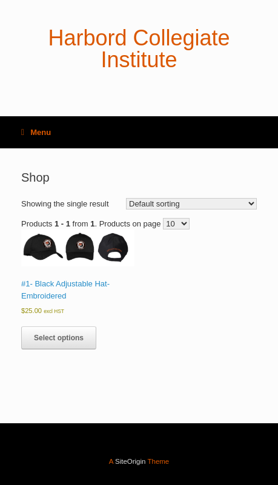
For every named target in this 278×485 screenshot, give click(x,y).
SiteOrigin (130, 461)
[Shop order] (191, 204)
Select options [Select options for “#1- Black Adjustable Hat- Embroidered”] (59, 338)
